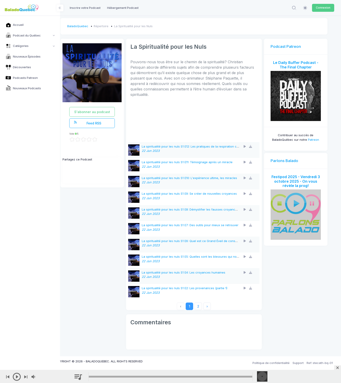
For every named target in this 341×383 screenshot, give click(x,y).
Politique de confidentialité (271, 363)
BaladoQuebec (90, 26)
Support (298, 363)
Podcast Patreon (289, 46)
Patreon (315, 136)
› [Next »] (213, 306)
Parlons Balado (288, 157)
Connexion (323, 7)
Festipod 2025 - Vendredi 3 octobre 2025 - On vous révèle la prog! (297, 178)
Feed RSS (100, 128)
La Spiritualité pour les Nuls (146, 26)
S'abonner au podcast (104, 114)
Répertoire (114, 26)
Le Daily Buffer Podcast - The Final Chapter (297, 64)
